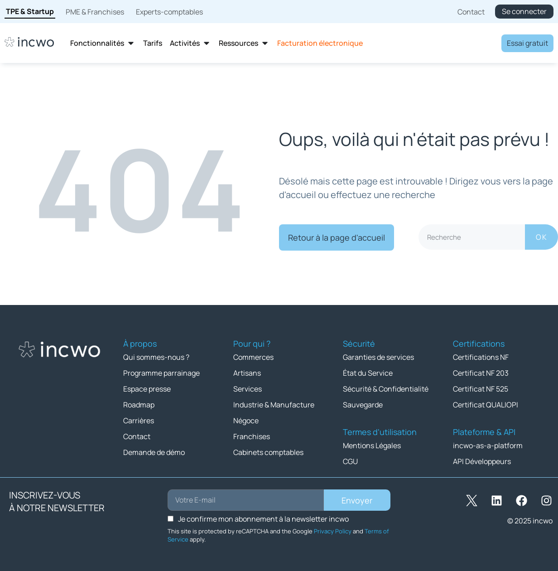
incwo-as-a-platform (488, 445)
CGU (350, 461)
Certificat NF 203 (481, 373)
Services (247, 389)
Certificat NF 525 (480, 389)
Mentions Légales (372, 445)
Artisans (247, 373)
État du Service (368, 373)
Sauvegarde (363, 405)
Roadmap (138, 405)
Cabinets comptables (268, 452)
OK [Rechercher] (542, 237)
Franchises (251, 436)
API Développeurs (482, 461)
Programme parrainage (161, 373)
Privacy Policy (332, 531)
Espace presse (147, 389)
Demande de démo (154, 452)
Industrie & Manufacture (273, 405)
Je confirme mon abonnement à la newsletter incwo (263, 519)
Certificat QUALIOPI (485, 405)
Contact (136, 436)
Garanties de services (378, 357)
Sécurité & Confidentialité (385, 389)
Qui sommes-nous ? (156, 357)
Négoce (246, 421)
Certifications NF (481, 357)
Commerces (253, 357)
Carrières (138, 421)
